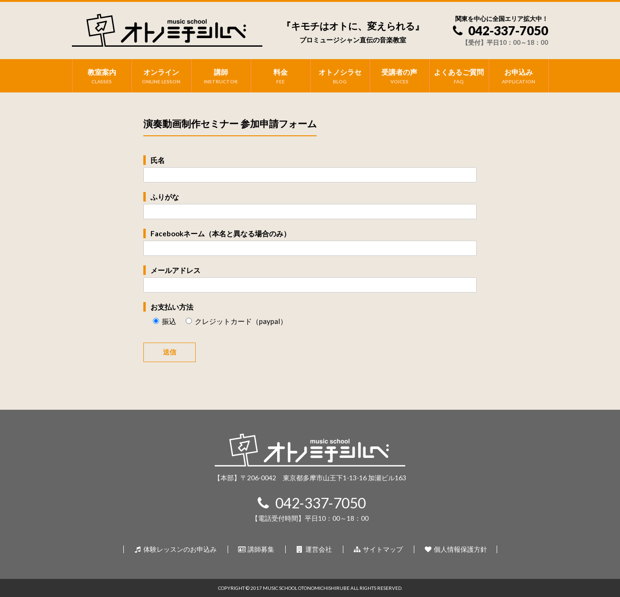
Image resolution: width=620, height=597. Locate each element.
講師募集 (256, 549)
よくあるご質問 (459, 76)
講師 (220, 76)
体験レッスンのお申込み (175, 549)
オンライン (161, 76)
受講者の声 (399, 76)
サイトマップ (378, 549)
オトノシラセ (339, 76)
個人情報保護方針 (455, 549)
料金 (280, 76)
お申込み (518, 76)
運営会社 (313, 549)
